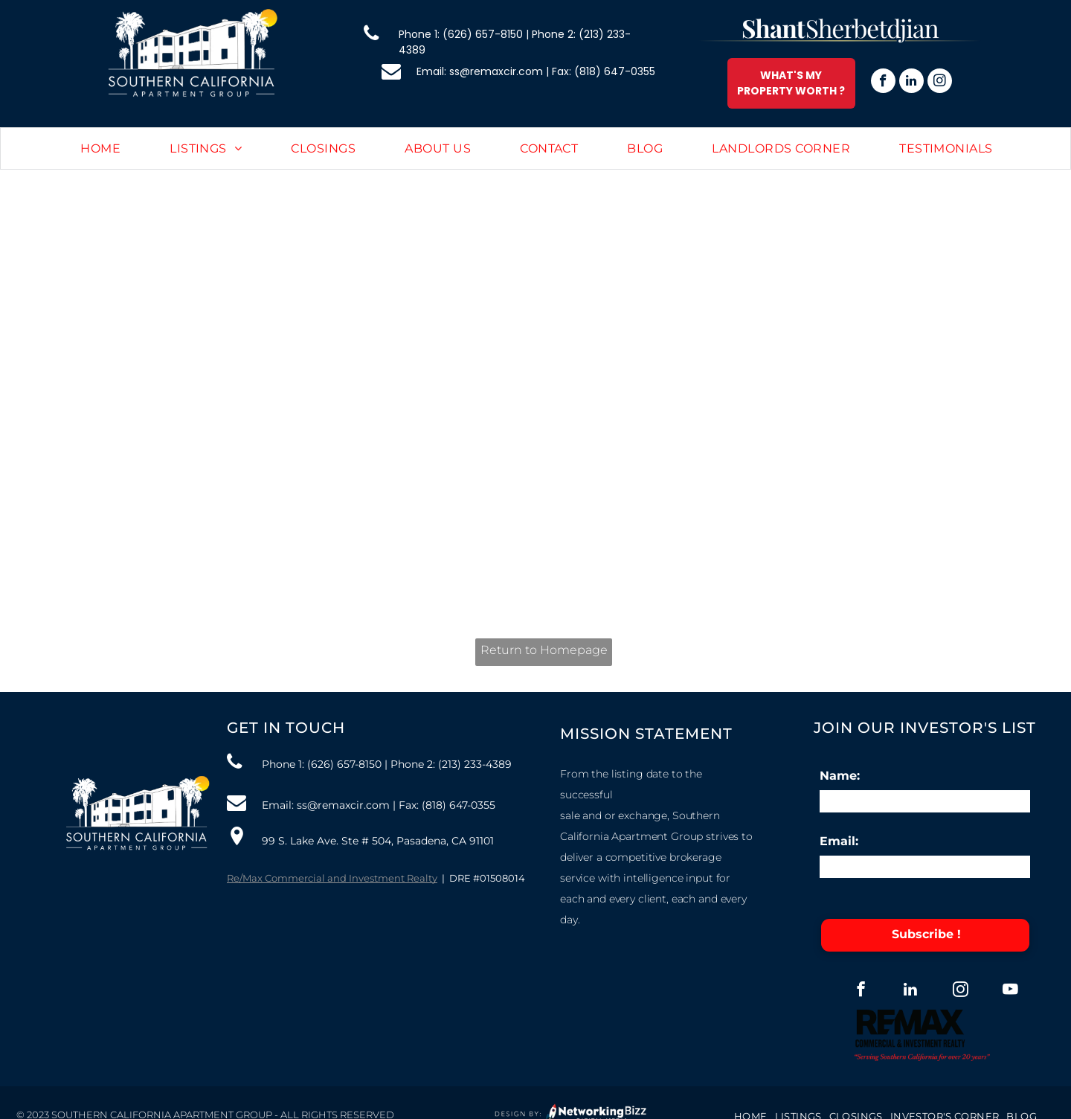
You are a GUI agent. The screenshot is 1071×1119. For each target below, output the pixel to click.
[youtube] (1010, 991)
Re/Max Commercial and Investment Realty (332, 878)
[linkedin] (911, 82)
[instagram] (939, 82)
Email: (839, 841)
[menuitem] (100, 149)
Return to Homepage (544, 650)
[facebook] (883, 82)
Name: (840, 776)
